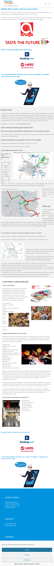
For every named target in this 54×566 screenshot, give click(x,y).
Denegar (27, 555)
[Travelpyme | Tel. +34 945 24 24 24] (8, 2)
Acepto (27, 550)
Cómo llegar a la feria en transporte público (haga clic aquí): (21, 233)
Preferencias (27, 560)
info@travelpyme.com (10, 525)
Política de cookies (18, 563)
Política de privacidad (29, 563)
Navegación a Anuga (40, 226)
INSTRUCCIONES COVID (24, 124)
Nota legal (37, 563)
